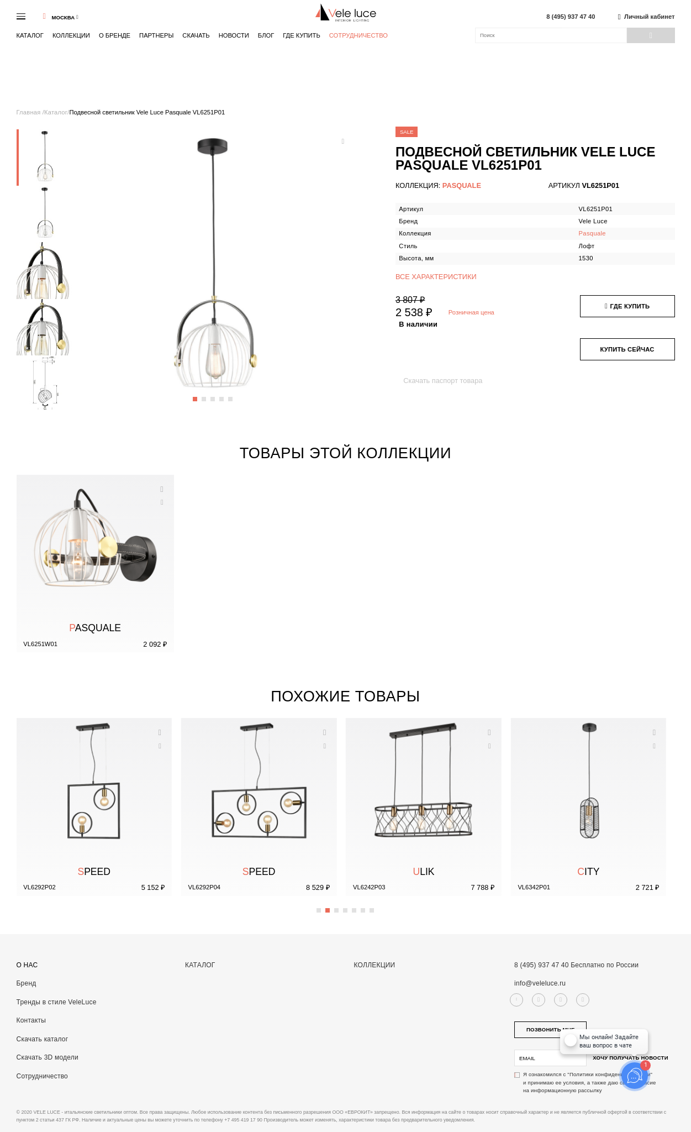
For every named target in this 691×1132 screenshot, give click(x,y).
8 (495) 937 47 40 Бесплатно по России (576, 965)
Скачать (195, 35)
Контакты (31, 1020)
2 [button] (204, 394)
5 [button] (231, 394)
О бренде (114, 35)
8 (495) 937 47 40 (570, 17)
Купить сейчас (627, 349)
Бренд (26, 983)
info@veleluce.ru (540, 983)
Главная (30, 112)
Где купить (301, 35)
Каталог (30, 35)
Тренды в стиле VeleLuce (57, 1002)
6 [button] (363, 906)
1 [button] (195, 394)
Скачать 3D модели (47, 1057)
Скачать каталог (42, 1039)
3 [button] (213, 394)
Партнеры (156, 35)
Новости (234, 35)
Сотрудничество (358, 36)
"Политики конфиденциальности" (609, 1074)
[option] (45, 157)
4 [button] (222, 394)
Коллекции (71, 35)
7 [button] (372, 906)
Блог (266, 35)
